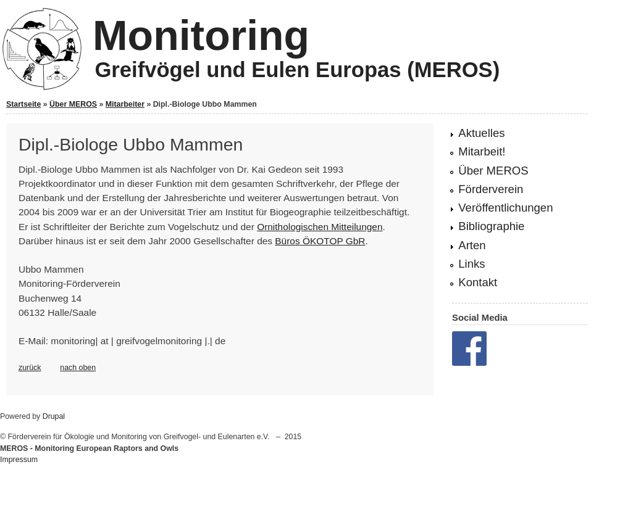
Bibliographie (491, 226)
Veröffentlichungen (505, 207)
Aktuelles (481, 132)
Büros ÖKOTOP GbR (320, 241)
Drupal (54, 416)
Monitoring (201, 35)
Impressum (19, 459)
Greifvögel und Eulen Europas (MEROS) (297, 69)
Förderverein (490, 189)
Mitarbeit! (481, 151)
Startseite (23, 104)
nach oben (78, 367)
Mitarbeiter (125, 104)
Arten (471, 245)
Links (471, 263)
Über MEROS (73, 104)
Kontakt (477, 282)
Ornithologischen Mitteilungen (319, 226)
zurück (30, 367)
